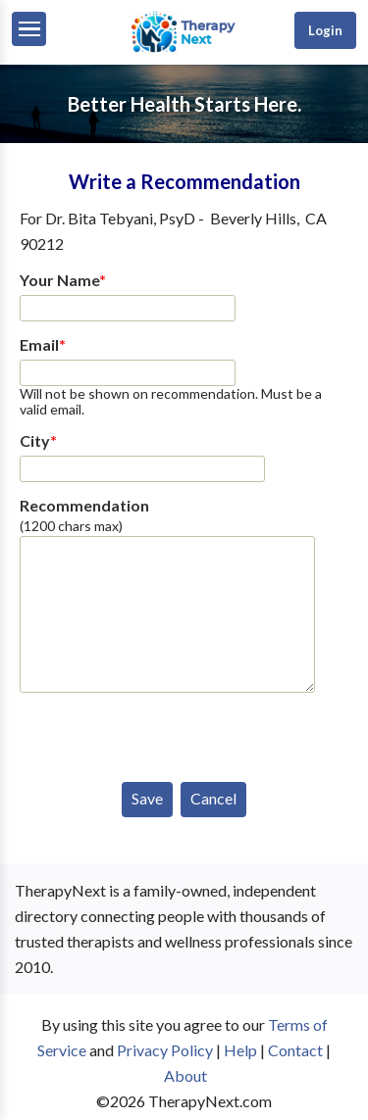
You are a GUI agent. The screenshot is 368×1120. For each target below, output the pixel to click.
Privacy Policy (165, 1050)
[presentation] (169, 733)
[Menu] (29, 29)
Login (325, 30)
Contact (295, 1050)
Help (240, 1050)
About (185, 1075)
